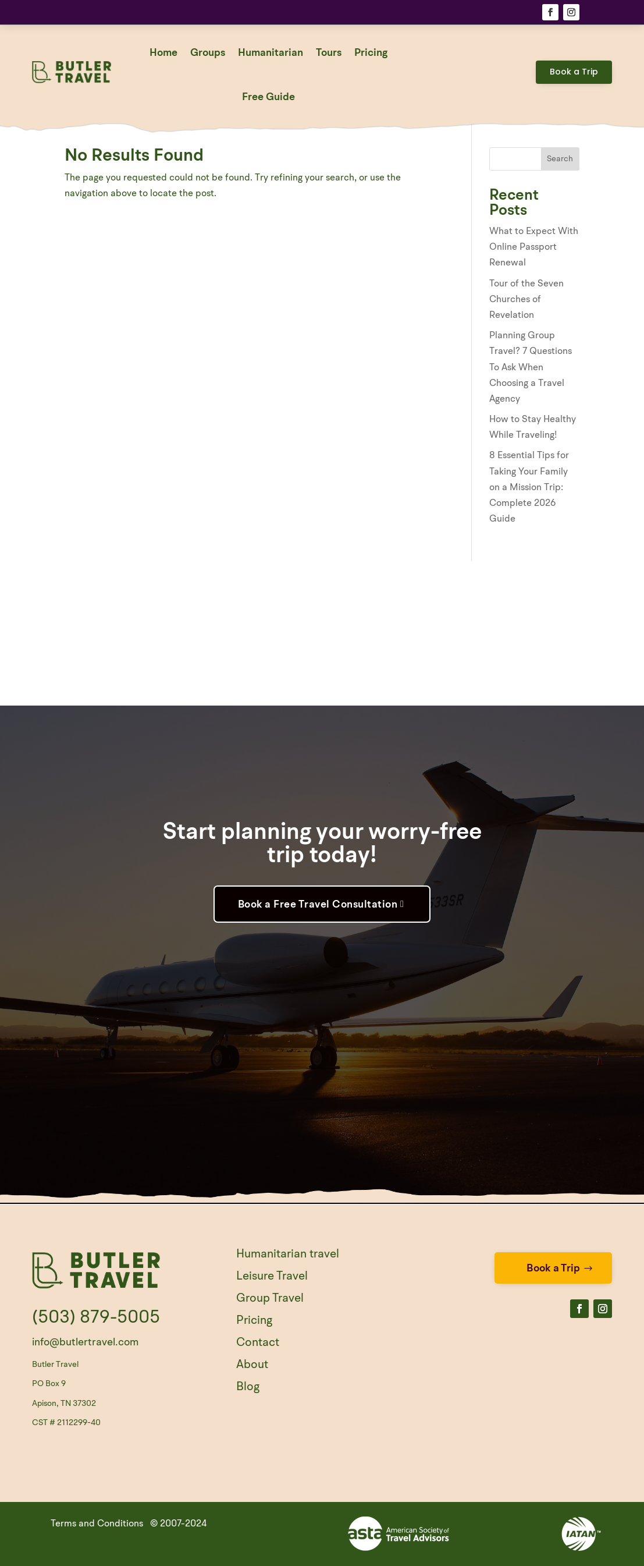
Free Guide (268, 97)
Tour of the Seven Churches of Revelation (526, 299)
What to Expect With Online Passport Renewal (533, 247)
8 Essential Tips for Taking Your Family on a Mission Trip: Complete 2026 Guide (529, 487)
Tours (328, 53)
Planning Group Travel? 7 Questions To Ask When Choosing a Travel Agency (530, 367)
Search (560, 159)
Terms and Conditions (97, 1524)
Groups (207, 53)
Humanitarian (270, 53)
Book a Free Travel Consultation (318, 904)
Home (163, 53)
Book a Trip (574, 71)
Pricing (370, 53)
